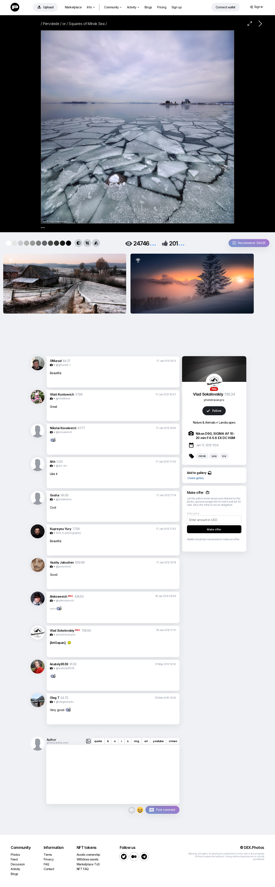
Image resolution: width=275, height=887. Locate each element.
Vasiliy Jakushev (62, 562)
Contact (49, 869)
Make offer (214, 529)
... (152, 243)
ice (224, 456)
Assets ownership (88, 854)
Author (51, 739)
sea (214, 456)
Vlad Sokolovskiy (62, 630)
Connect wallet (225, 7)
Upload (45, 7)
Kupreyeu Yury (60, 529)
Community (113, 7)
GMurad (56, 361)
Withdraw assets (88, 859)
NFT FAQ (83, 869)
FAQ (46, 864)
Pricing (161, 7)
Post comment (165, 809)
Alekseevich (58, 596)
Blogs (148, 7)
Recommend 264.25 (249, 243)
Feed (14, 859)
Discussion (18, 864)
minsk (202, 456)
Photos (15, 854)
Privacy (49, 859)
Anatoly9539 (59, 664)
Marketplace (73, 7)
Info (91, 7)
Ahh (52, 461)
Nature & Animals (204, 422)
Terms (48, 854)
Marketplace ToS (88, 864)
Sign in (256, 7)
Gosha (54, 495)
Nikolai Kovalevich (63, 428)
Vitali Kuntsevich (62, 394)
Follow (214, 410)
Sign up (177, 7)
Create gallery (195, 478)
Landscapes (227, 422)
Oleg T (55, 697)
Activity (133, 7)
